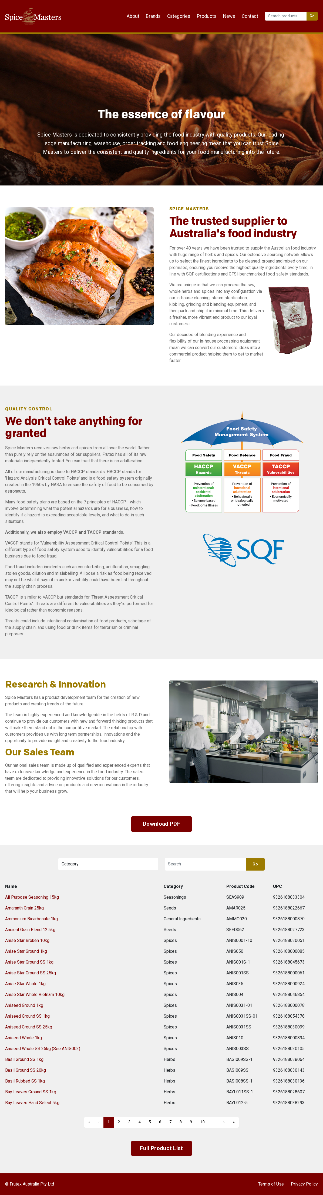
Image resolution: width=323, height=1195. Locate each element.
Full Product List (161, 1148)
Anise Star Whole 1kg (25, 983)
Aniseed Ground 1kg (24, 1005)
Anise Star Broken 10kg (27, 940)
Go (312, 16)
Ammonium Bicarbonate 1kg (31, 918)
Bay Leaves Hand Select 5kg (32, 1102)
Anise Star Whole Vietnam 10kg (35, 994)
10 (202, 1122)
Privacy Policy (304, 1184)
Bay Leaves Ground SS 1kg (30, 1091)
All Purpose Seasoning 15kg (32, 897)
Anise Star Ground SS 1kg (29, 962)
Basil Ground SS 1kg (24, 1059)
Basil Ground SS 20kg (25, 1070)
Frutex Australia (24, 8)
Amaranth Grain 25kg (24, 908)
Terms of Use (271, 1184)
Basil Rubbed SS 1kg (25, 1081)
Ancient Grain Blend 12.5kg (30, 929)
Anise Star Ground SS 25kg (30, 972)
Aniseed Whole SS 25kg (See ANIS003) (42, 1048)
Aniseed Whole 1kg (23, 1037)
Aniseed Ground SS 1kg (27, 1016)
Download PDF (161, 824)
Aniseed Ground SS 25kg (28, 1027)
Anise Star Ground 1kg (26, 951)
